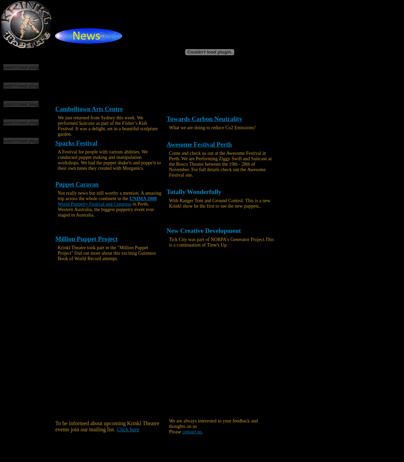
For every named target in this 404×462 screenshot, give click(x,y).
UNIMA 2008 (143, 198)
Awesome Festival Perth (199, 144)
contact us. (192, 431)
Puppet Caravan (77, 184)
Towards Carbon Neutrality (204, 118)
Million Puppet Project (86, 238)
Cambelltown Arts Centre (89, 109)
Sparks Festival (76, 143)
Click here (128, 429)
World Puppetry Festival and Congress (94, 204)
